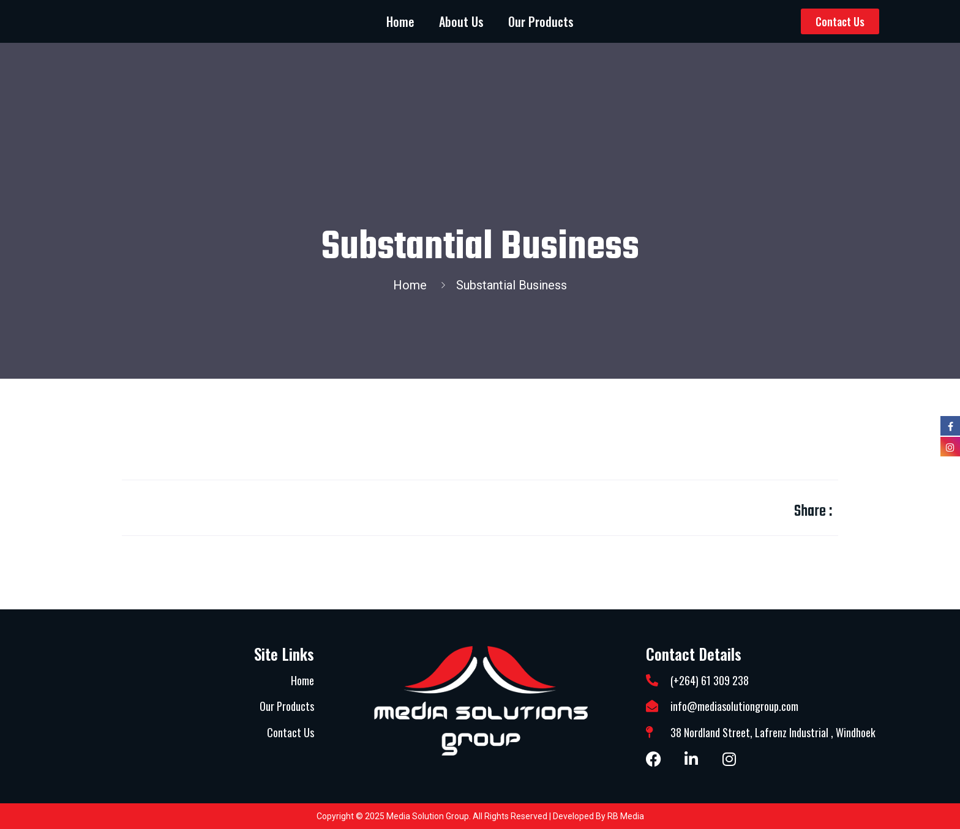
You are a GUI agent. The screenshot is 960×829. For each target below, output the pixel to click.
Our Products (541, 21)
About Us (461, 21)
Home (400, 21)
